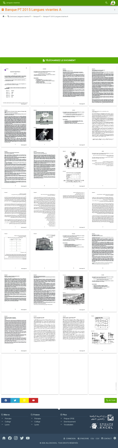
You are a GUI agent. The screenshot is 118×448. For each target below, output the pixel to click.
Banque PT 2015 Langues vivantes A (60, 16)
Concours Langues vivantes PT (20, 16)
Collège (6, 422)
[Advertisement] (59, 38)
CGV (97, 439)
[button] (113, 3)
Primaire (6, 419)
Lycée (5, 425)
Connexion (69, 439)
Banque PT (40, 16)
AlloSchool (51, 443)
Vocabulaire (66, 425)
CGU (92, 439)
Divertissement (68, 422)
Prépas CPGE (67, 419)
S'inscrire (83, 439)
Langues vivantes (11, 3)
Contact (106, 439)
